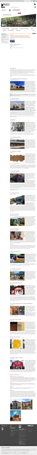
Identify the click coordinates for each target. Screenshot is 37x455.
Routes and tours (17, 33)
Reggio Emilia (12, 38)
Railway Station (26, 94)
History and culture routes (22, 33)
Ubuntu (28, 232)
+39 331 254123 (22, 436)
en (34, 1)
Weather (12, 435)
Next (35, 24)
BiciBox (34, 94)
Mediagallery (13, 433)
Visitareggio (30, 431)
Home (10, 33)
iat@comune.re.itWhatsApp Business (23, 435)
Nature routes (7, 14)
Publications (13, 432)
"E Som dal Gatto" (29, 195)
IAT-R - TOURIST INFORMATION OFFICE (22, 429)
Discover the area (13, 33)
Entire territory (34, 33)
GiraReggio (30, 430)
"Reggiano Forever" (13, 189)
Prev (2, 24)
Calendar (12, 434)
